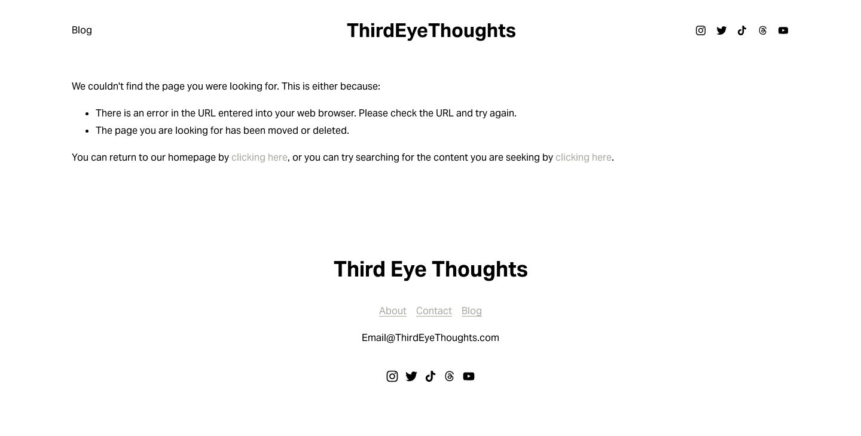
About (393, 311)
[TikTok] (742, 30)
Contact (434, 311)
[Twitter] (722, 30)
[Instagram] (701, 30)
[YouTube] (783, 30)
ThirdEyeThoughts (431, 30)
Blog (82, 30)
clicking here (259, 157)
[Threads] (763, 30)
